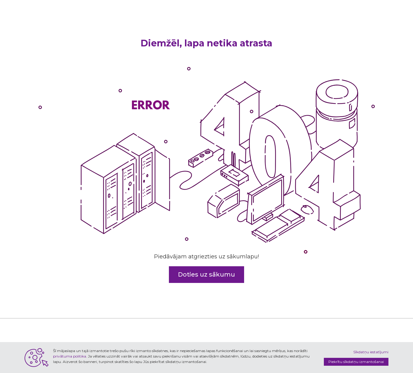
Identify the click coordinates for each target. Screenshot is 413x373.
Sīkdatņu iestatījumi (370, 352)
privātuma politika (69, 356)
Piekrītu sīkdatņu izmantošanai (356, 361)
